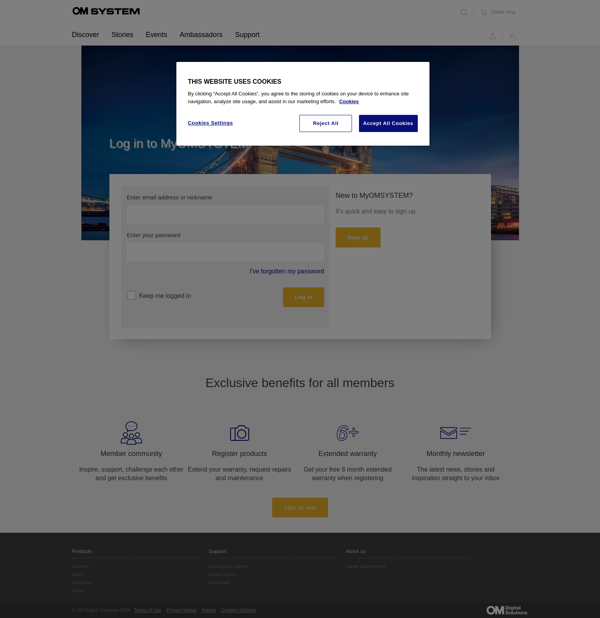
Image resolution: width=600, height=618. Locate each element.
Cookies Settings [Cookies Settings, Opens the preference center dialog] (210, 123)
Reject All (325, 123)
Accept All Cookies (388, 123)
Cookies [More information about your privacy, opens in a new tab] (349, 101)
